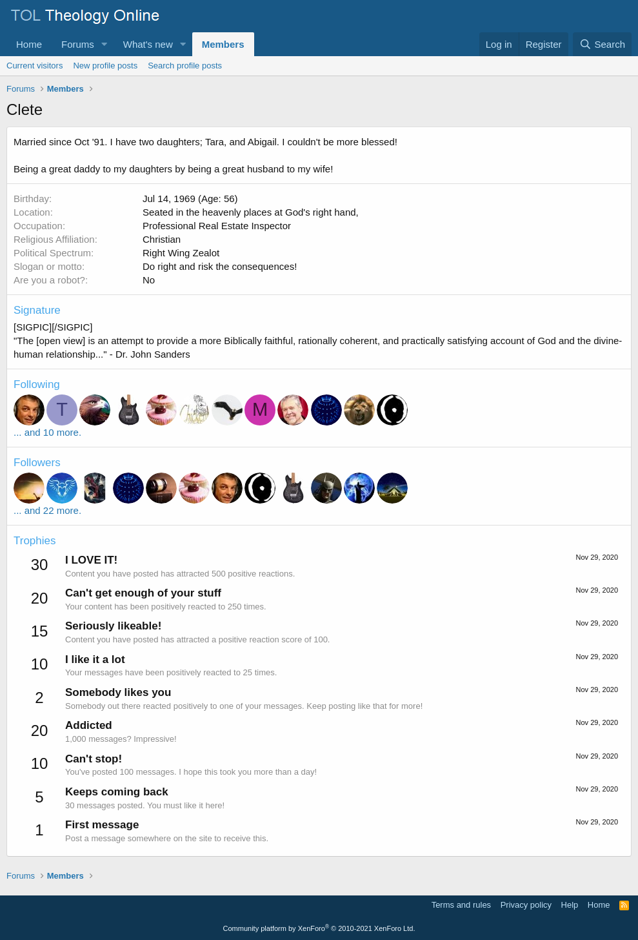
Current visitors (34, 65)
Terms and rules (461, 905)
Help (570, 905)
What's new (148, 44)
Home (29, 44)
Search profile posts (185, 65)
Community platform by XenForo (319, 928)
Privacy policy (526, 905)
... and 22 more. (47, 510)
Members (223, 44)
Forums (77, 44)
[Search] (602, 44)
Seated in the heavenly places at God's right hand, (251, 212)
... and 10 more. (47, 432)
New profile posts (105, 65)
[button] (104, 44)
